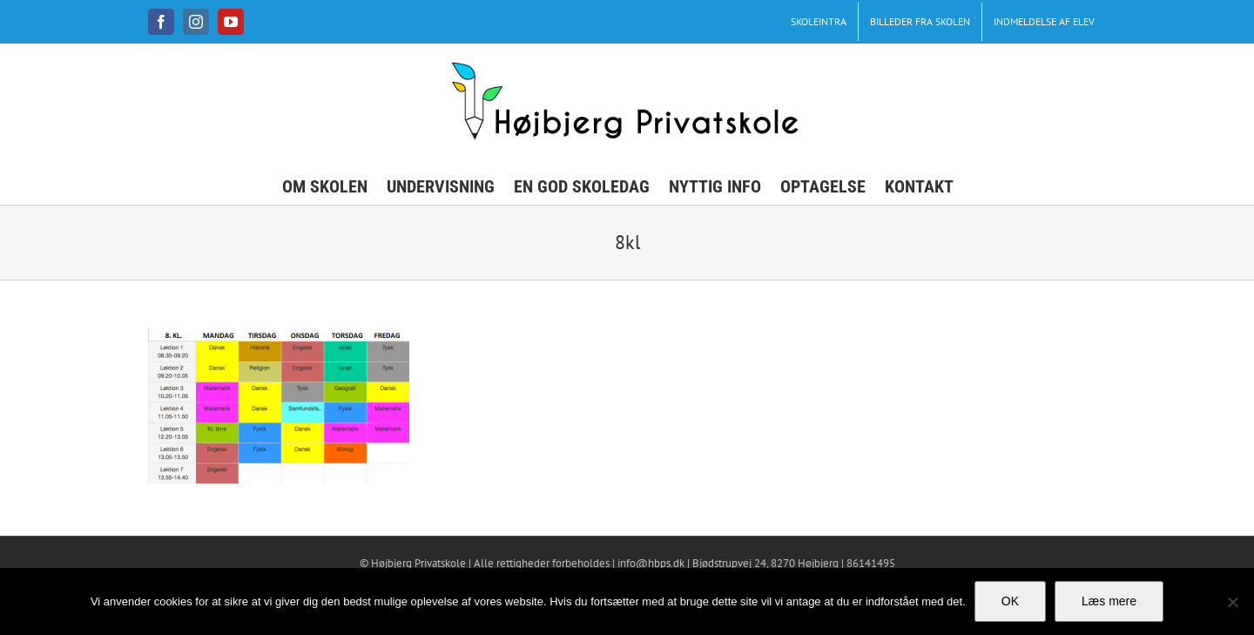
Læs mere (1109, 601)
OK (1010, 601)
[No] (1232, 602)
